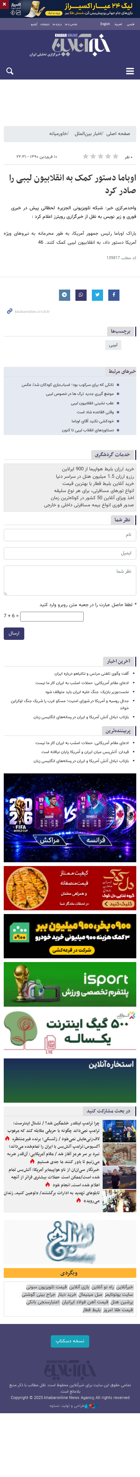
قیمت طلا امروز (118, 1310)
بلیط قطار (92, 1310)
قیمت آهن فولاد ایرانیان (85, 1302)
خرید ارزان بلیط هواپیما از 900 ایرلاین (98, 469)
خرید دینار (66, 1294)
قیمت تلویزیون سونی (46, 1287)
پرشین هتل (122, 1302)
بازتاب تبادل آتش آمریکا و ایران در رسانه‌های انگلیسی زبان (81, 717)
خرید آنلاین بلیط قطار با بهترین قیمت (98, 484)
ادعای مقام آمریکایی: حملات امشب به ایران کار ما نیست (82, 683)
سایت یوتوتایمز (119, 1294)
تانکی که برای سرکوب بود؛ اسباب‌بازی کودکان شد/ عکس (68, 385)
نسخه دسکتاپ (70, 1341)
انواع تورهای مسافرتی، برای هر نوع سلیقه (94, 491)
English (105, 24)
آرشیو (34, 24)
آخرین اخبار (118, 661)
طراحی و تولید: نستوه (74, 1406)
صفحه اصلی (118, 134)
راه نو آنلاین (102, 1287)
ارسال (14, 633)
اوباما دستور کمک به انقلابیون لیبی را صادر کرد (72, 184)
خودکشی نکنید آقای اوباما (93, 421)
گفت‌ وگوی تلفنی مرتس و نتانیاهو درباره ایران (92, 674)
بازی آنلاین (79, 1287)
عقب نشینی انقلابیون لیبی (92, 403)
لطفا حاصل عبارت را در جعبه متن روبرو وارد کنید (88, 605)
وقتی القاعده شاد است (95, 412)
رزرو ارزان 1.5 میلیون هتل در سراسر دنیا (95, 476)
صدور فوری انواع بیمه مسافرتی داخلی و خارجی (89, 505)
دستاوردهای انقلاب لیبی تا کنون (88, 430)
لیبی (113, 345)
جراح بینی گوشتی (38, 1294)
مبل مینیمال (90, 1294)
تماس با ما (71, 24)
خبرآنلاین (70, 46)
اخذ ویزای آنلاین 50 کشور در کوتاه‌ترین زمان (92, 498)
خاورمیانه (58, 134)
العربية (118, 24)
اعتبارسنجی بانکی (42, 1302)
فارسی (130, 24)
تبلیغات (45, 24)
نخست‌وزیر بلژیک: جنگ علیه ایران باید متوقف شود (87, 692)
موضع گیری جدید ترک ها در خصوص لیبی (80, 394)
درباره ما (57, 24)
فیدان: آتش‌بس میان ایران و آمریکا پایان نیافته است (85, 752)
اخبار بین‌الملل (88, 134)
